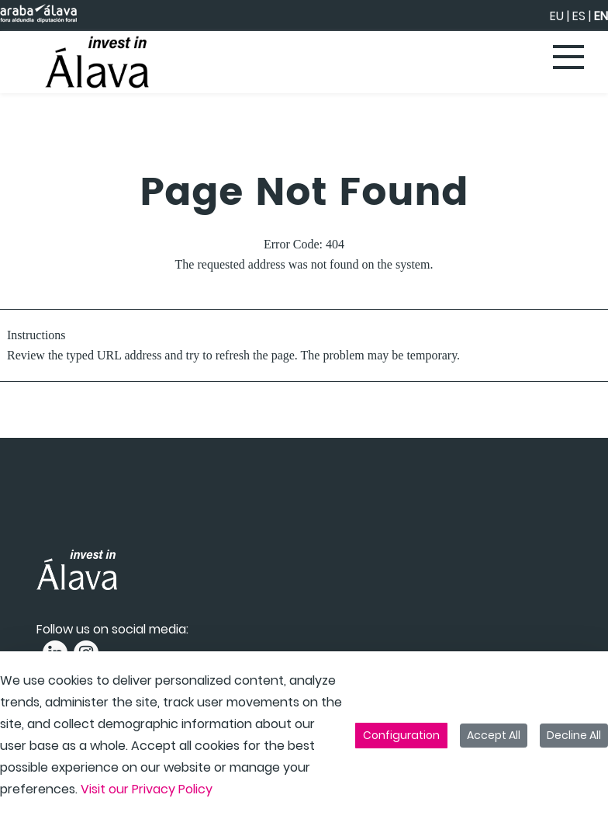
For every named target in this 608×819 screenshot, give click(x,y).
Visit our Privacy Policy (146, 789)
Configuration (401, 735)
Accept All (493, 735)
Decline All (574, 735)
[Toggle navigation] (569, 58)
